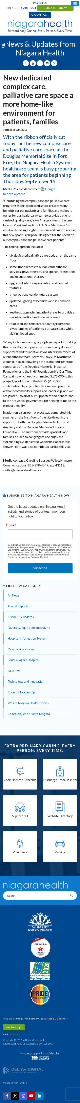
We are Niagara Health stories (28, 703)
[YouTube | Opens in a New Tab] (31, 1096)
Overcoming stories (21, 649)
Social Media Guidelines (54, 1018)
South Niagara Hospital (23, 660)
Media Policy (32, 1018)
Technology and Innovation (26, 681)
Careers (27, 8)
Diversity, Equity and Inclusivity (29, 627)
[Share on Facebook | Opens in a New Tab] (26, 63)
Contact (41, 14)
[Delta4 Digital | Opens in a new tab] (23, 1070)
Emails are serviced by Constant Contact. (28, 557)
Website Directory (60, 816)
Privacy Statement (13, 1018)
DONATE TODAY (55, 8)
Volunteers (20, 852)
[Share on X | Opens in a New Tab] (54, 63)
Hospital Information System (27, 638)
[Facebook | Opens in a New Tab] (7, 1096)
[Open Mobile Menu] (75, 3)
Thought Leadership (21, 692)
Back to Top (9, 1034)
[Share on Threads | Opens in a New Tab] (33, 63)
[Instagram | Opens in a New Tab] (23, 1096)
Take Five (14, 670)
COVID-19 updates (21, 617)
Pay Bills (40, 2)
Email (12, 525)
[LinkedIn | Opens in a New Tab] (39, 1096)
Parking (60, 852)
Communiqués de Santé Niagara (29, 714)
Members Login (13, 1027)
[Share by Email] (47, 63)
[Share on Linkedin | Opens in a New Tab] (40, 63)
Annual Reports (18, 606)
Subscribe (40, 568)
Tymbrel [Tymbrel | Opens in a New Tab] (23, 1082)
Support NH (20, 816)
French (12, 8)
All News (13, 595)
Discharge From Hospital (60, 780)
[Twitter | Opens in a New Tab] (15, 1096)
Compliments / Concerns (20, 780)
